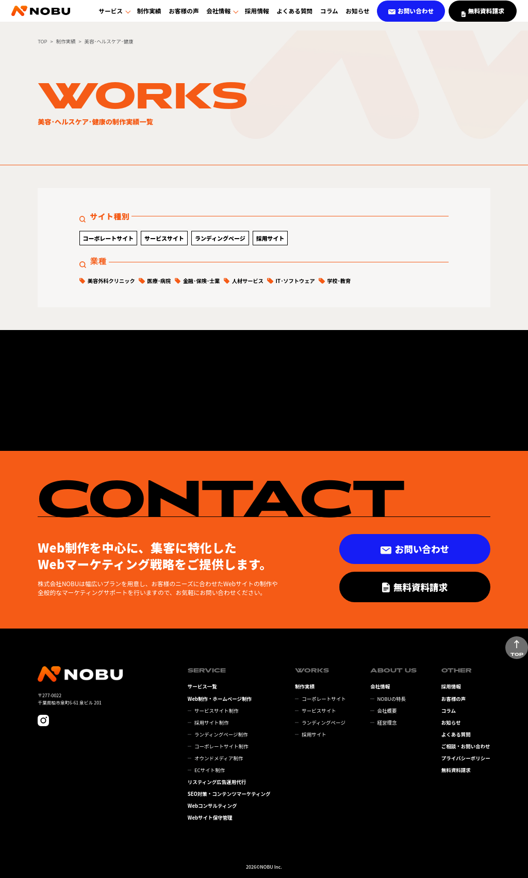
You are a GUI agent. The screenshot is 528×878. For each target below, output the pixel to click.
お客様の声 (184, 14)
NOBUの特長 (391, 698)
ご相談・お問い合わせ (465, 746)
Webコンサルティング (212, 805)
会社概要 (387, 710)
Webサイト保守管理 (210, 817)
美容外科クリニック (111, 281)
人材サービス (247, 281)
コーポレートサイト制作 (221, 746)
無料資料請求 (456, 770)
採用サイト (270, 238)
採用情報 (257, 14)
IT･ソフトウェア (295, 281)
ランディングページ (220, 238)
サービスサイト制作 (216, 710)
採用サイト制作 (211, 722)
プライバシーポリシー (465, 758)
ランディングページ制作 (221, 734)
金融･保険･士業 (201, 281)
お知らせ (357, 14)
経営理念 (387, 722)
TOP (42, 41)
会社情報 (218, 14)
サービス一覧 (202, 686)
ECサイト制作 (209, 770)
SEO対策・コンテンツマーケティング (229, 793)
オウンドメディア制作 (218, 758)
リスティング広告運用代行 (217, 782)
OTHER (456, 670)
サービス (110, 14)
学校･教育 (339, 281)
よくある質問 (294, 14)
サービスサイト (164, 238)
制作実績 (149, 14)
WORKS (312, 670)
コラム (329, 14)
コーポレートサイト (108, 238)
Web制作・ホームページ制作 (220, 698)
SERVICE (207, 670)
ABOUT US (393, 670)
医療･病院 (159, 281)
